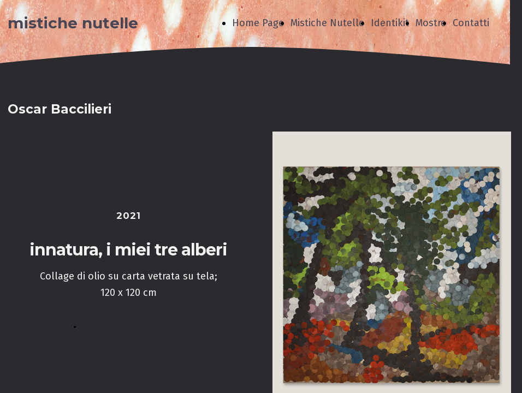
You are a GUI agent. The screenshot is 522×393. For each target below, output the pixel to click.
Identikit (390, 23)
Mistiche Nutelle (327, 23)
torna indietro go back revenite (136, 326)
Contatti (471, 23)
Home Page (258, 23)
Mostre (431, 23)
